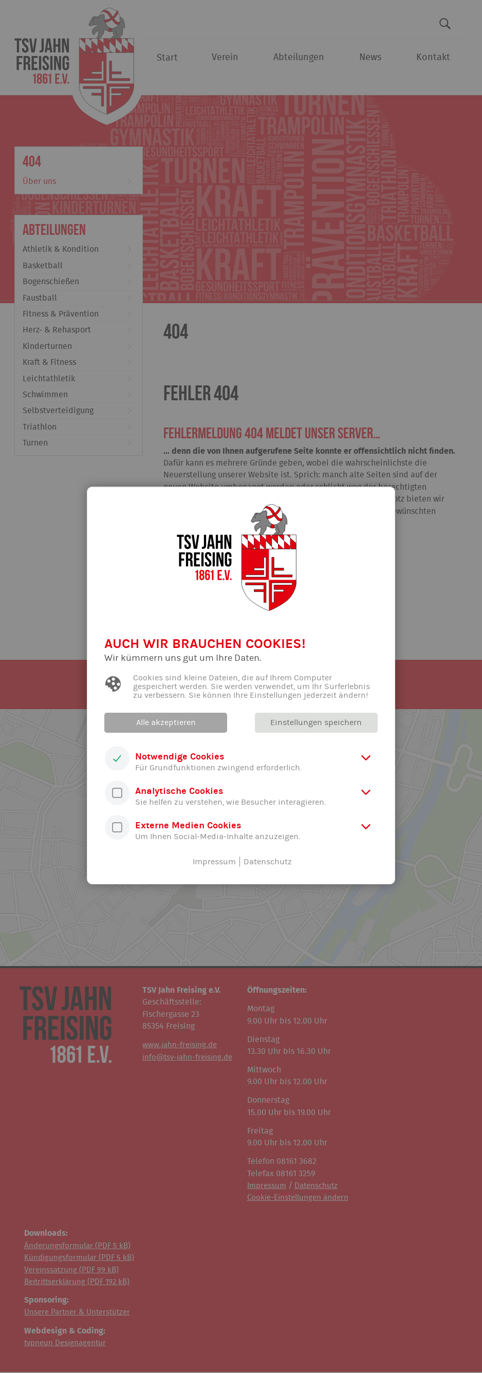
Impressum (214, 861)
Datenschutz (268, 861)
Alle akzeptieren (166, 722)
